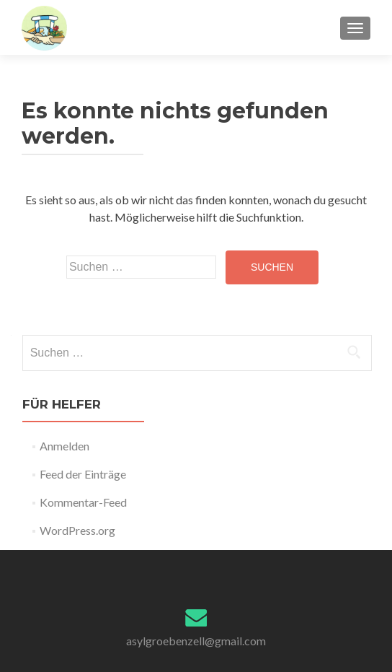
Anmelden (64, 446)
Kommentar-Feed (83, 502)
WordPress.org (77, 530)
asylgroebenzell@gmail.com (196, 640)
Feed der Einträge (83, 474)
